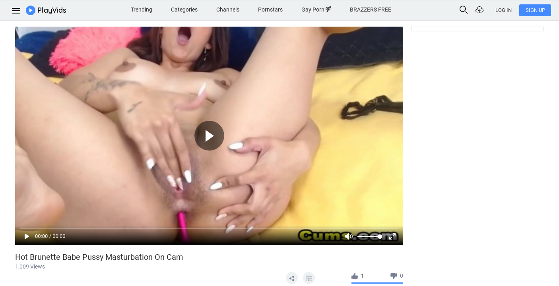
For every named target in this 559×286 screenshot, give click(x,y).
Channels (227, 9)
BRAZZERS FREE (370, 9)
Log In (503, 10)
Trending (141, 9)
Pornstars (270, 9)
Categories (184, 9)
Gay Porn (316, 9)
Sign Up (535, 10)
